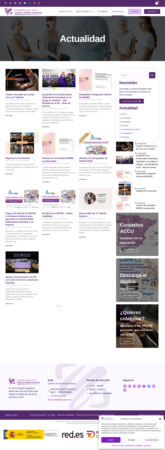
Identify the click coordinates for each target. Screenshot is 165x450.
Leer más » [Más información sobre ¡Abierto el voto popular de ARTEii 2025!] (83, 179)
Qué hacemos (84, 11)
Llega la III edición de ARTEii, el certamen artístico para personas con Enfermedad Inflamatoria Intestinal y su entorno (21, 219)
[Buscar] (152, 75)
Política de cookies (118, 445)
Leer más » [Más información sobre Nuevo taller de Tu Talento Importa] (83, 237)
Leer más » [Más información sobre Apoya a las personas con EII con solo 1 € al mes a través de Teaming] (9, 303)
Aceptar (111, 440)
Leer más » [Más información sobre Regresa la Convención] (9, 174)
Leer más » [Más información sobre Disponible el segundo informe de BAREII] (83, 115)
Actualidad (118, 11)
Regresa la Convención (18, 158)
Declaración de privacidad (133, 445)
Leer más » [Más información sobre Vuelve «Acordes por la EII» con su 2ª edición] (9, 115)
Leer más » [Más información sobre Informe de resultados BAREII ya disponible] (46, 182)
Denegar (131, 440)
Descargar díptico (130, 301)
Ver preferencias (151, 440)
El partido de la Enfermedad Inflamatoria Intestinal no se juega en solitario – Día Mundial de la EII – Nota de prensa (57, 100)
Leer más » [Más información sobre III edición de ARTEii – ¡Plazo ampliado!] (46, 234)
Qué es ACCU (65, 11)
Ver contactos (129, 252)
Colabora (102, 11)
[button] (160, 419)
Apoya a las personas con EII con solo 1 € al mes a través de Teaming (22, 280)
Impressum (147, 445)
